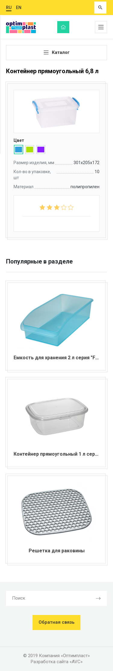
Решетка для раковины (57, 551)
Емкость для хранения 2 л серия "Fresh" (60, 357)
